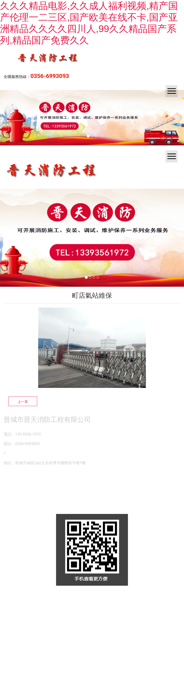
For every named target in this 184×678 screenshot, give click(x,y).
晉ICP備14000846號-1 (138, 598)
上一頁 (23, 401)
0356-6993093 (49, 76)
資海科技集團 (94, 598)
